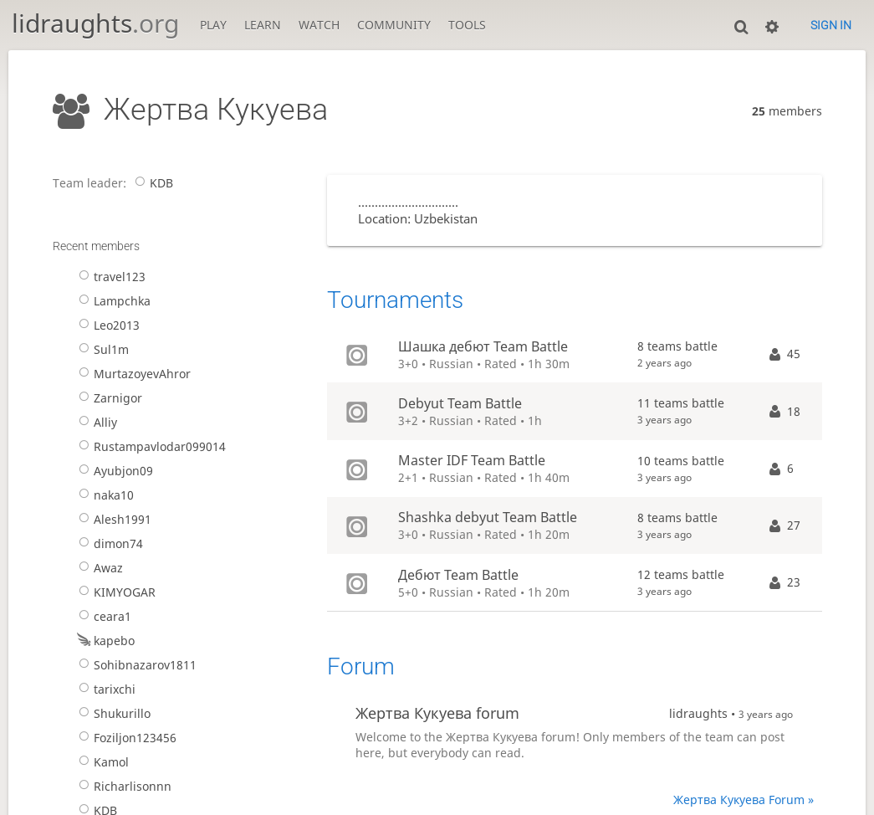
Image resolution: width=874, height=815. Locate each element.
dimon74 (109, 543)
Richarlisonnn (123, 786)
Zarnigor (108, 398)
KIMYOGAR (115, 592)
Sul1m (102, 349)
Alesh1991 (113, 519)
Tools (467, 25)
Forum (361, 666)
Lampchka (112, 301)
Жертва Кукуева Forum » (743, 799)
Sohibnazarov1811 (135, 665)
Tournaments (395, 300)
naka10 (104, 495)
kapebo (104, 640)
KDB (152, 183)
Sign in (830, 25)
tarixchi (105, 689)
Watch (319, 25)
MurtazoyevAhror (133, 374)
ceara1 (103, 616)
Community (394, 25)
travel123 (110, 276)
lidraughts (95, 23)
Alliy (96, 422)
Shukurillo (112, 713)
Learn (262, 25)
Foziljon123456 (125, 738)
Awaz (99, 568)
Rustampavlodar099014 (150, 446)
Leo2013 (107, 325)
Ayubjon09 (114, 471)
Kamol (102, 762)
